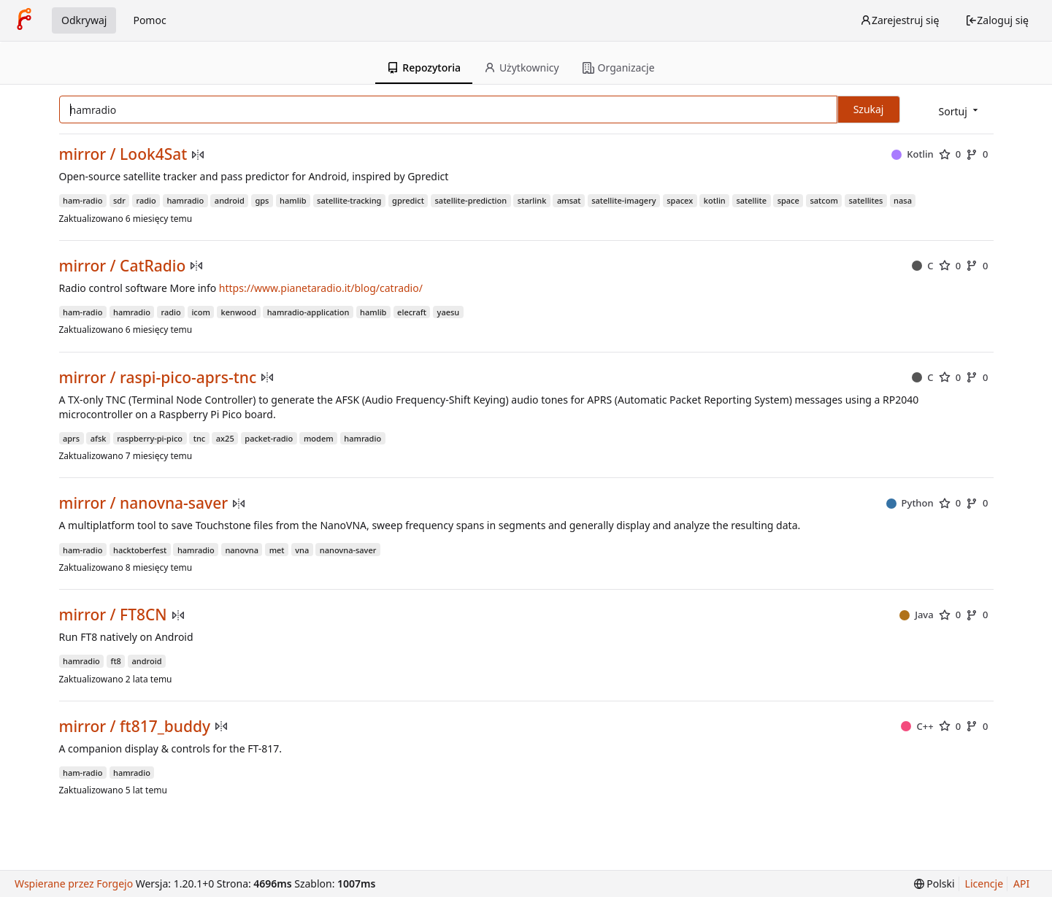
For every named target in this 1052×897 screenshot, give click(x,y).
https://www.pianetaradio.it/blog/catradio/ (321, 288)
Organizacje (619, 67)
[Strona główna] (24, 20)
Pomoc (149, 20)
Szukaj (868, 109)
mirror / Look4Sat (123, 154)
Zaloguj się (997, 20)
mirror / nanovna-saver (144, 503)
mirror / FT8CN (113, 615)
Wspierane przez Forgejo (74, 883)
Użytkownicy (521, 67)
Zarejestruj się (899, 20)
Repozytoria (424, 67)
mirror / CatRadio (122, 266)
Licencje (984, 883)
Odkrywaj (84, 20)
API (1021, 883)
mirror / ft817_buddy (135, 726)
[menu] (959, 110)
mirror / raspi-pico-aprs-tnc (158, 378)
